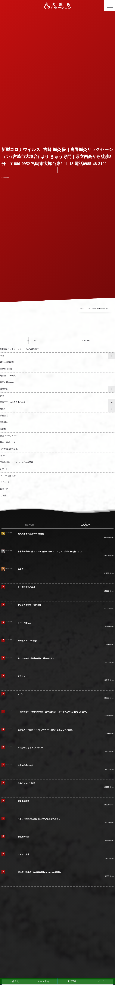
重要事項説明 (6, 369)
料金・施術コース (8, 442)
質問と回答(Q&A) (7, 382)
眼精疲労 (4, 416)
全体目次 (14, 981)
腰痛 (2, 396)
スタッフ (4, 489)
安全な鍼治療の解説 (9, 449)
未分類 (3, 429)
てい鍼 (3, 496)
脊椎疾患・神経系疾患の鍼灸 (12, 402)
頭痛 (2, 356)
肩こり (3, 409)
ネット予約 (43, 981)
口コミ (3, 456)
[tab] (29, 340)
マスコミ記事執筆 (8, 476)
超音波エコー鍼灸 (8, 376)
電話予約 (71, 981)
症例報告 (4, 422)
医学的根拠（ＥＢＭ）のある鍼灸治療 (16, 462)
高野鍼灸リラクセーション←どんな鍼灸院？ (19, 349)
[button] (109, 5)
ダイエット (5, 482)
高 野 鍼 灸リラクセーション (57, 6)
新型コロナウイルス (9, 436)
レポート (4, 469)
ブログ (100, 981)
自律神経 (4, 389)
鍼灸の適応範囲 (7, 362)
